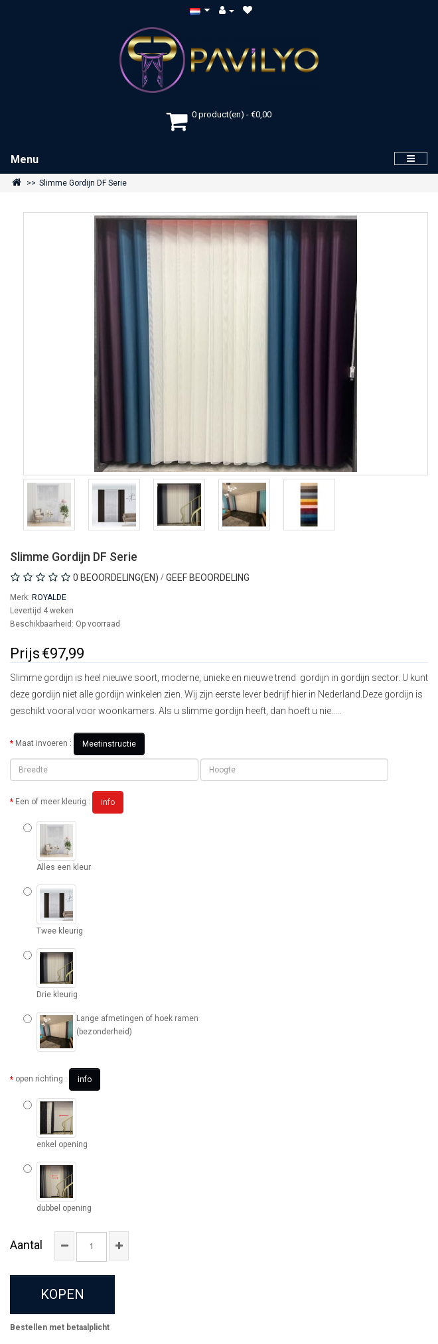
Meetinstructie (109, 744)
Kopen (62, 1294)
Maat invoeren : (80, 744)
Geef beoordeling (208, 577)
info (108, 802)
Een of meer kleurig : (69, 802)
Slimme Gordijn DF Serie (83, 183)
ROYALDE (49, 597)
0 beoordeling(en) (116, 577)
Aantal (26, 1245)
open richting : (57, 1079)
